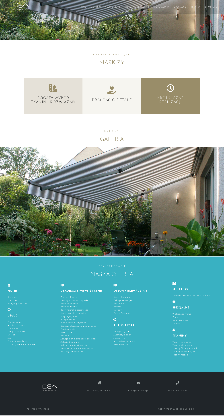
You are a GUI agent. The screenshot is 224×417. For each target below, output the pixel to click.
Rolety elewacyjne (122, 297)
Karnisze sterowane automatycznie (78, 326)
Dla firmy (12, 300)
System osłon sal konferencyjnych (77, 348)
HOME (83, 7)
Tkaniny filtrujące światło (185, 348)
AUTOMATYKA (161, 7)
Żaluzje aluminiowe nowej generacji (78, 339)
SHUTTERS (211, 7)
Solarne (176, 324)
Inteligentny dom (121, 331)
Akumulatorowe (180, 320)
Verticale (64, 336)
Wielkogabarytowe (182, 314)
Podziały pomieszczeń (71, 351)
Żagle (175, 317)
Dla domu (12, 297)
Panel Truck (66, 332)
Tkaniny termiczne (182, 342)
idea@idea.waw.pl (138, 390)
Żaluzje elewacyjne (123, 300)
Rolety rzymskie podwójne (73, 313)
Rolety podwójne (68, 307)
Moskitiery (118, 303)
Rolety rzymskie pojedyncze (74, 310)
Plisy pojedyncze (68, 316)
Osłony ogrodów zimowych (73, 345)
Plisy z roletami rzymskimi (73, 323)
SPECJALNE (180, 7)
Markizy (117, 310)
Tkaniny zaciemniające (184, 351)
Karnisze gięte (67, 329)
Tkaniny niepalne (181, 355)
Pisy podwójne (67, 319)
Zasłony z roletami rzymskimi (75, 300)
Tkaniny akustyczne (182, 345)
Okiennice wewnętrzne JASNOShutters (192, 295)
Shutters (180, 289)
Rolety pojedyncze (69, 303)
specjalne (181, 307)
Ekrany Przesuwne (122, 313)
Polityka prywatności (18, 303)
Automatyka (124, 325)
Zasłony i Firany (68, 297)
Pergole (117, 307)
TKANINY (196, 7)
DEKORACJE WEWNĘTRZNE (106, 7)
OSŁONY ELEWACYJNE (137, 7)
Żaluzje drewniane (69, 342)
